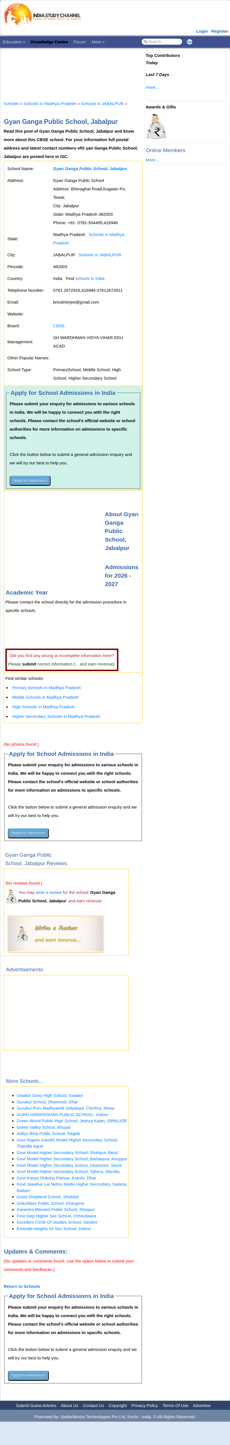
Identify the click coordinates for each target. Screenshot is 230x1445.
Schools (11, 103)
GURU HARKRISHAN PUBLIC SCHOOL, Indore (62, 1114)
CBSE (59, 325)
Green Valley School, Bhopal (44, 1127)
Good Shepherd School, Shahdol (48, 1196)
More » (98, 41)
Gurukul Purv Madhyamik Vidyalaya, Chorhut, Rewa (65, 1108)
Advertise (202, 1405)
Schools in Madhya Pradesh (49, 103)
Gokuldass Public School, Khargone (50, 1203)
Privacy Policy (145, 1405)
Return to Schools (22, 1286)
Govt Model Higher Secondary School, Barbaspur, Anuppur (72, 1158)
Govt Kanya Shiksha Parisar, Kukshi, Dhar (56, 1177)
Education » (14, 41)
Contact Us (93, 1405)
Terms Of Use (175, 1405)
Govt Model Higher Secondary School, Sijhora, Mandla (68, 1171)
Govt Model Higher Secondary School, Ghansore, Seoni (69, 1165)
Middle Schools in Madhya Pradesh (45, 697)
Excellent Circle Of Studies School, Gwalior (57, 1222)
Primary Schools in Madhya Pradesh (46, 687)
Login (202, 31)
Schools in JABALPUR (102, 103)
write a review (49, 892)
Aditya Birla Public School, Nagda (48, 1133)
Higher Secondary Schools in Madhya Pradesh (56, 716)
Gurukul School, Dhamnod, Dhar (47, 1101)
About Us (69, 1405)
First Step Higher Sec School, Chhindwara (56, 1216)
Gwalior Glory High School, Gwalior (50, 1095)
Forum (80, 41)
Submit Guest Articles (36, 1405)
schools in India (89, 278)
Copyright (118, 1405)
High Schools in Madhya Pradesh (43, 706)
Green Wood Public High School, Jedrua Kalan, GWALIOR (72, 1120)
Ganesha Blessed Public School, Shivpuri (56, 1209)
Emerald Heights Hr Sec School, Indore (54, 1228)
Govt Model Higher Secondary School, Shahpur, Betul (67, 1152)
